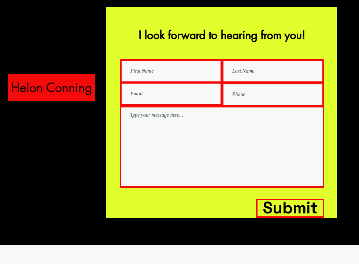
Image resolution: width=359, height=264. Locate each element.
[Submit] (290, 208)
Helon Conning (51, 87)
